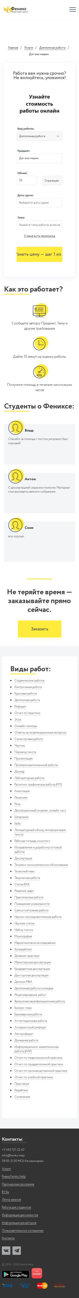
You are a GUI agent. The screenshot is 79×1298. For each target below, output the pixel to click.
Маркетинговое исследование (35, 943)
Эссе (18, 720)
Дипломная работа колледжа (34, 988)
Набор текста (24, 930)
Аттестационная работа (31, 1021)
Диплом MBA (23, 982)
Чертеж (20, 746)
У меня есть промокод (39, 236)
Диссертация (23, 858)
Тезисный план (24, 871)
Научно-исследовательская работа (38, 917)
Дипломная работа (52, 48)
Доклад (19, 772)
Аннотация (22, 791)
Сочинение (22, 1097)
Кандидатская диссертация (32, 969)
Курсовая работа (26, 694)
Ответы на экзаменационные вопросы (40, 733)
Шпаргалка (21, 817)
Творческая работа (27, 878)
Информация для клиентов (20, 1215)
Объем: (22, 173)
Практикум (22, 1084)
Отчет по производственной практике (41, 1071)
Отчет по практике (27, 713)
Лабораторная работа (29, 778)
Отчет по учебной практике (34, 1077)
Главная (13, 48)
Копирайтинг (23, 949)
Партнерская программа (18, 1184)
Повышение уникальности (32, 904)
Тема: (21, 217)
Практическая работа (29, 897)
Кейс (18, 824)
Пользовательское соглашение (23, 1230)
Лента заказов (11, 1199)
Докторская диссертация (31, 975)
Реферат (20, 707)
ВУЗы (5, 1192)
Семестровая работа (29, 739)
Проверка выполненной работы (36, 765)
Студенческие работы (29, 681)
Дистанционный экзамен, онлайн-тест (40, 811)
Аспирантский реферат (30, 1027)
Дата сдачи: (25, 195)
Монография (23, 936)
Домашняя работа (26, 1040)
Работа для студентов (16, 1207)
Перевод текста (25, 752)
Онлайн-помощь (26, 726)
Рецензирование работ (30, 995)
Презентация (23, 759)
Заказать (39, 629)
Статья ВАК (22, 884)
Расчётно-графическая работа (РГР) (38, 785)
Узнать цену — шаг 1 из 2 (39, 254)
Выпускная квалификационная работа (40, 1001)
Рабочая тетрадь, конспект (32, 841)
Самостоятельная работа (31, 910)
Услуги (28, 48)
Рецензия (21, 798)
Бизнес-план (23, 1008)
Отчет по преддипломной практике (39, 1064)
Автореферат (24, 1034)
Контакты (8, 1238)
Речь (17, 804)
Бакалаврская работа (28, 1014)
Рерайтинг (21, 1090)
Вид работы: (25, 128)
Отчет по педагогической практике (39, 1058)
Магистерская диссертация (33, 962)
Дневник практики (27, 956)
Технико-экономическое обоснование (41, 865)
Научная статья (24, 923)
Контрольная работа (28, 687)
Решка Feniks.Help (14, 1176)
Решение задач (24, 891)
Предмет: (23, 151)
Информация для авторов (19, 1223)
